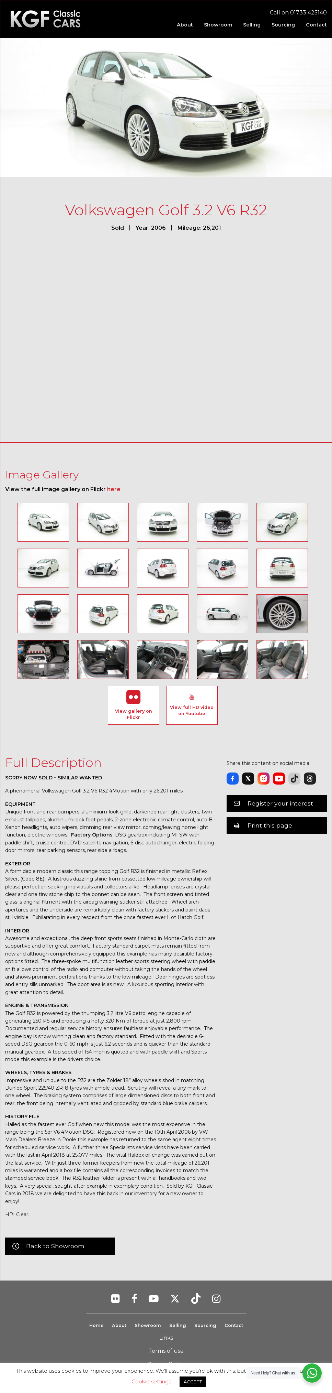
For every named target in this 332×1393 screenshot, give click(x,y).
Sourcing (205, 1325)
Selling (177, 1325)
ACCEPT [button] (193, 1381)
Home (96, 1325)
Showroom (148, 1325)
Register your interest (280, 803)
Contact (234, 1325)
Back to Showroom (55, 1246)
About (119, 1325)
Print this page (270, 825)
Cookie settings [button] (151, 1381)
